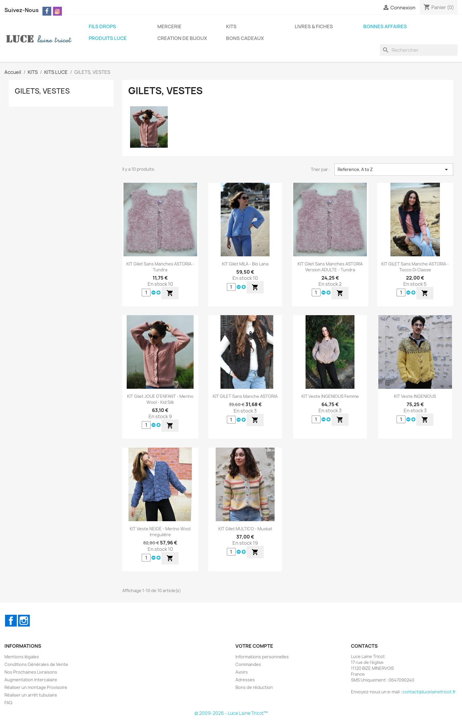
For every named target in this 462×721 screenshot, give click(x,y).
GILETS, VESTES (42, 91)
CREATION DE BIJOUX (182, 38)
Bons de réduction (254, 687)
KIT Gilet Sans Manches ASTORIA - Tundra (160, 267)
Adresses (245, 679)
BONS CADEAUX (245, 38)
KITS (231, 26)
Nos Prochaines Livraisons (30, 672)
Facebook (11, 621)
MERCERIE (169, 26)
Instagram (24, 621)
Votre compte (254, 646)
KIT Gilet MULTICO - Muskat (245, 528)
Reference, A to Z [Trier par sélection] (394, 169)
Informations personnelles (262, 656)
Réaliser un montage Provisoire (35, 687)
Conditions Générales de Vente (36, 664)
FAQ (8, 702)
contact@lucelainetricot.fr (429, 692)
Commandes (248, 664)
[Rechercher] (419, 50)
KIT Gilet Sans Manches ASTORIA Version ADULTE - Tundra (330, 267)
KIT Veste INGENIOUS (415, 396)
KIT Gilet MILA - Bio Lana (245, 264)
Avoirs (241, 672)
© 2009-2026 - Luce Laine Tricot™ (231, 713)
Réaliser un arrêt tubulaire (30, 695)
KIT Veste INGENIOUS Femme (330, 396)
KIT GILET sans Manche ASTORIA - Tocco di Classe (415, 267)
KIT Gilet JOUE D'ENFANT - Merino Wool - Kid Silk (160, 399)
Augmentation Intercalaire (30, 679)
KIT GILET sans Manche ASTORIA (245, 396)
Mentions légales (21, 656)
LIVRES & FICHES (314, 26)
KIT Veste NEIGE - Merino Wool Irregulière (160, 531)
